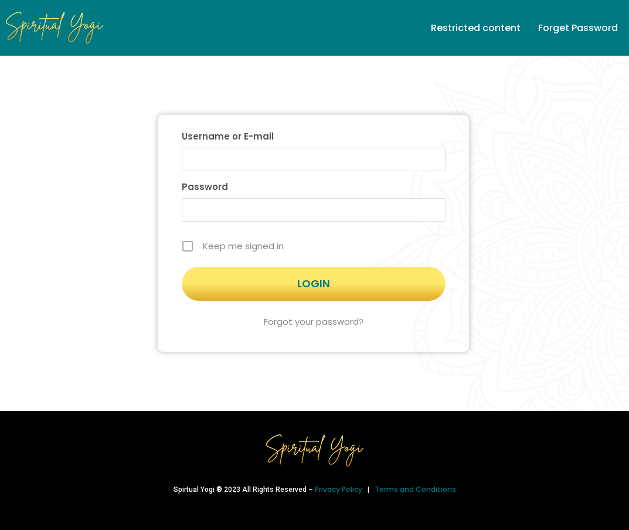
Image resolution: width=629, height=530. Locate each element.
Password (205, 187)
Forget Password (578, 28)
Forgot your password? (313, 321)
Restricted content (476, 28)
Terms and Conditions (415, 489)
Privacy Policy (339, 489)
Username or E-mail (228, 136)
